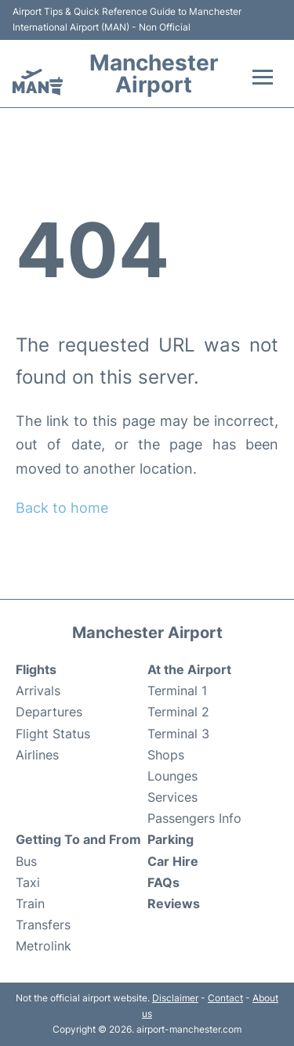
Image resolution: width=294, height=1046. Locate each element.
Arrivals (38, 690)
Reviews (173, 903)
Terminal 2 (178, 712)
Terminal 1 (177, 690)
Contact (225, 998)
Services (172, 797)
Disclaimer (175, 998)
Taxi (28, 882)
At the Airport (189, 669)
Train (30, 903)
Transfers (43, 924)
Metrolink (43, 946)
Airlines (37, 755)
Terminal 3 (178, 733)
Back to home (62, 508)
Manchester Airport (153, 74)
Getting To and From (78, 839)
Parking (170, 839)
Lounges (172, 776)
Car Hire (172, 861)
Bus (26, 861)
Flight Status (53, 733)
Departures (49, 712)
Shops (165, 755)
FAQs (163, 882)
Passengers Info (194, 818)
